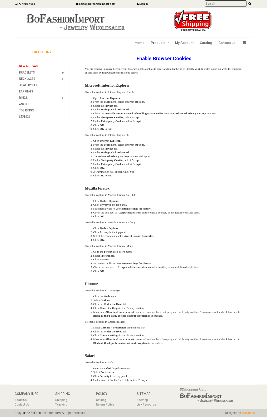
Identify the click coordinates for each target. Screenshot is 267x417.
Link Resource (146, 404)
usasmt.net (249, 413)
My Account (184, 43)
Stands (24, 116)
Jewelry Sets (29, 85)
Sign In (142, 3)
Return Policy (105, 404)
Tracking (61, 404)
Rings (23, 97)
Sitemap (142, 400)
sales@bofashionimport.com (95, 3)
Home (140, 43)
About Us (21, 400)
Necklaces (27, 78)
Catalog (206, 43)
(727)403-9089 (25, 3)
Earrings (26, 91)
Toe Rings (26, 110)
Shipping (61, 400)
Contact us (227, 43)
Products (160, 43)
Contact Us (22, 404)
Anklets (25, 104)
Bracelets (27, 72)
